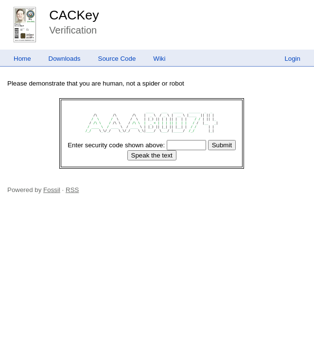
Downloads (65, 58)
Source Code (117, 58)
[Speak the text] (151, 155)
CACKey (74, 15)
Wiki (159, 58)
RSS (72, 189)
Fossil (51, 189)
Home (22, 58)
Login (292, 58)
